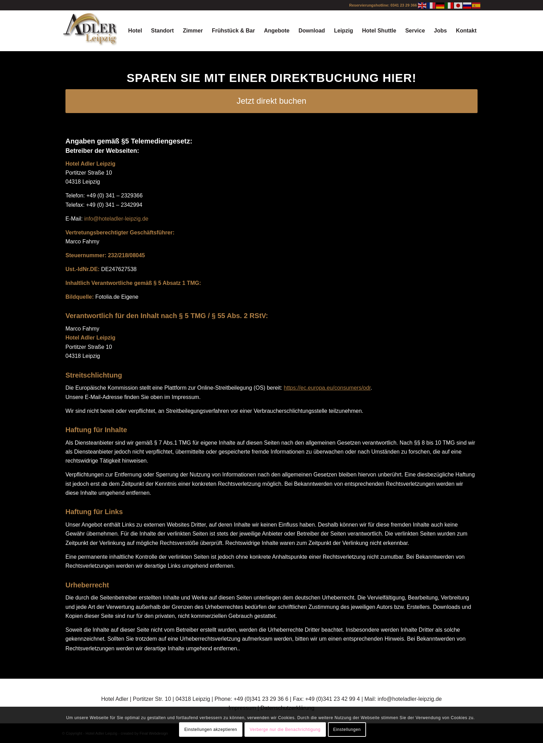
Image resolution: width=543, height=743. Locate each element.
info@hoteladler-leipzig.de (116, 219)
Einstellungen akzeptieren (210, 729)
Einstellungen (347, 729)
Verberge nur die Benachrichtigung (285, 729)
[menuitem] (135, 30)
